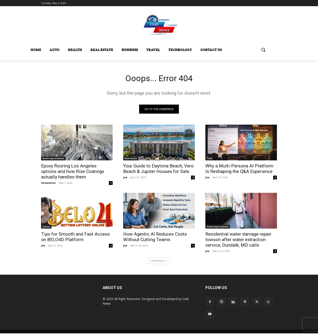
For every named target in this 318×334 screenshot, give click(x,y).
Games (46, 227)
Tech (209, 159)
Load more (159, 261)
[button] (263, 49)
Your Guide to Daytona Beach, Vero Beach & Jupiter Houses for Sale (158, 169)
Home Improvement (53, 159)
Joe (125, 178)
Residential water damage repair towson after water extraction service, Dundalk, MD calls (238, 240)
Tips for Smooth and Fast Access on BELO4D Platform (75, 237)
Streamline (48, 183)
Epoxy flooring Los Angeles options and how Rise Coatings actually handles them (72, 172)
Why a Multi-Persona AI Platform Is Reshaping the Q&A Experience (239, 169)
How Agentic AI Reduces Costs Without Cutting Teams (155, 237)
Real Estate (131, 159)
